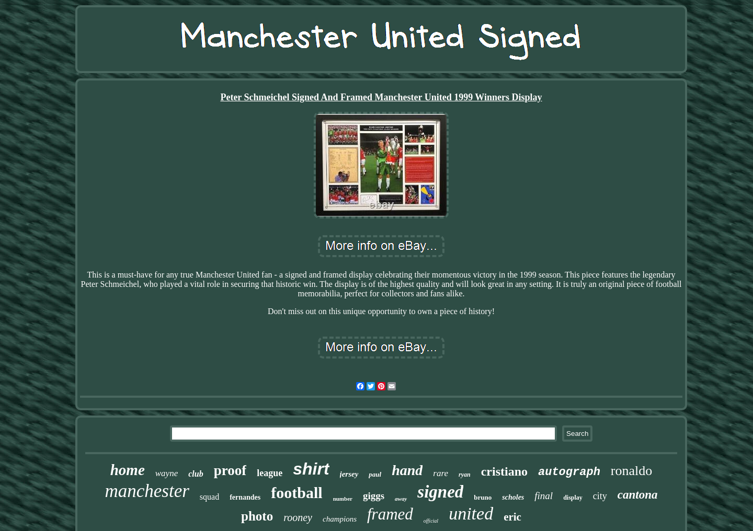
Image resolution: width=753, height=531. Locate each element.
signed (440, 491)
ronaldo (631, 470)
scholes (513, 497)
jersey (349, 474)
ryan (465, 474)
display (573, 497)
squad (209, 496)
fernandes (245, 497)
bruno (483, 497)
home (127, 469)
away (401, 498)
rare (440, 473)
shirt (311, 468)
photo (257, 516)
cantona (638, 494)
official (431, 521)
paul (375, 474)
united (471, 513)
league (269, 473)
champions (340, 519)
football (296, 492)
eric (512, 517)
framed (390, 514)
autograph (569, 472)
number (342, 498)
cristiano (504, 471)
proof (230, 470)
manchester (147, 491)
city (600, 496)
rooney (297, 517)
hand (407, 470)
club (195, 473)
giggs (373, 495)
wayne (166, 473)
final (543, 495)
